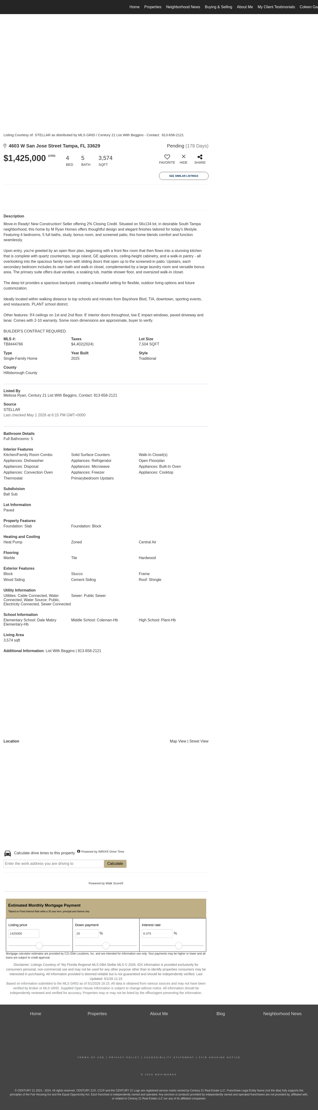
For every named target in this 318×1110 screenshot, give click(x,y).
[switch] (167, 161)
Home (135, 7)
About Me (245, 7)
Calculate (115, 864)
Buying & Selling (218, 7)
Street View (199, 741)
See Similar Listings (183, 175)
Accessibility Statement (169, 1057)
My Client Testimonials (276, 7)
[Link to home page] (6, 7)
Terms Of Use (91, 1057)
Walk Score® (115, 883)
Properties (152, 7)
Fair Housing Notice (219, 1057)
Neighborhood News (183, 7)
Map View (178, 741)
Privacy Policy (124, 1057)
